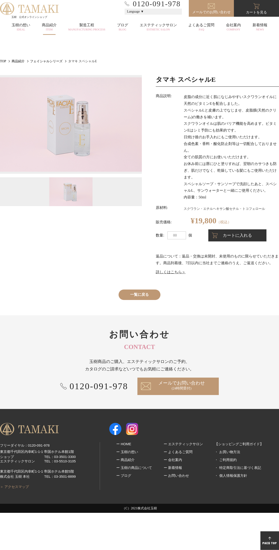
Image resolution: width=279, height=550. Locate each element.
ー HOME (123, 481)
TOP (3, 98)
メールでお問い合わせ (181, 423)
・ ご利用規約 (225, 497)
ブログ (122, 27)
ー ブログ (123, 513)
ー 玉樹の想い (127, 489)
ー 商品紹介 (125, 497)
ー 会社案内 (173, 497)
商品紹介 (49, 27)
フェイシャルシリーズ (46, 98)
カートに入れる (237, 272)
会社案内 (233, 27)
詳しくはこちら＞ (171, 309)
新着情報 (259, 27)
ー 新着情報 (173, 505)
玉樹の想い (21, 27)
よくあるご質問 (201, 27)
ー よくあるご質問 (178, 489)
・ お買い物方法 (227, 489)
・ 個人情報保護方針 (231, 513)
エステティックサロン (158, 27)
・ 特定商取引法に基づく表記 (238, 505)
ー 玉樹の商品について (134, 505)
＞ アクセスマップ (14, 524)
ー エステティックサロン (183, 481)
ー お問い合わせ (176, 513)
